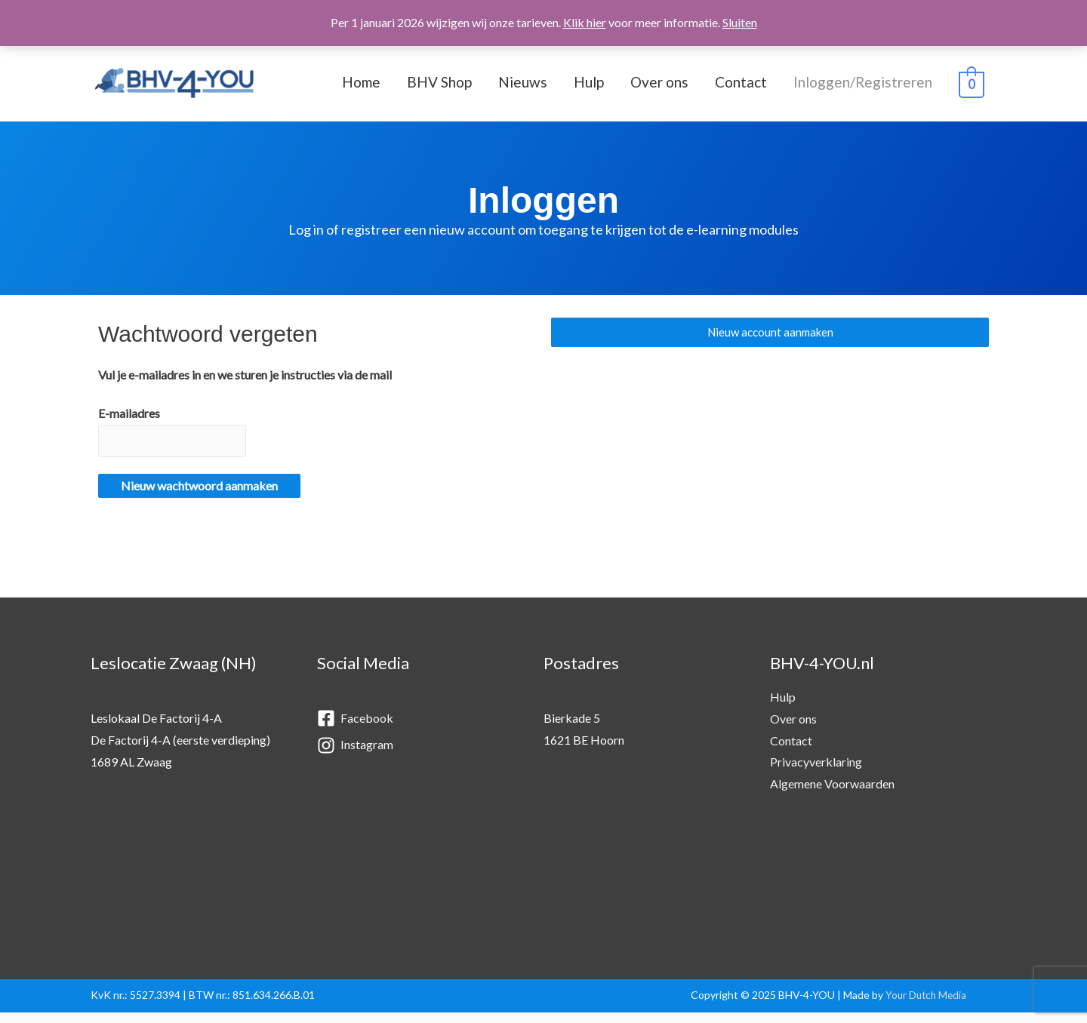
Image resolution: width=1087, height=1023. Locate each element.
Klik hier (584, 22)
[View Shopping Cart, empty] (971, 87)
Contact (741, 86)
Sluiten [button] (739, 22)
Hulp (589, 86)
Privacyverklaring (816, 772)
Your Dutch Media (924, 1005)
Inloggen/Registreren (862, 86)
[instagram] (415, 755)
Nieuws (522, 86)
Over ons (659, 86)
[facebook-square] (415, 730)
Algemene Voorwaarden (832, 794)
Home (361, 86)
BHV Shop (439, 86)
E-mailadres (129, 422)
